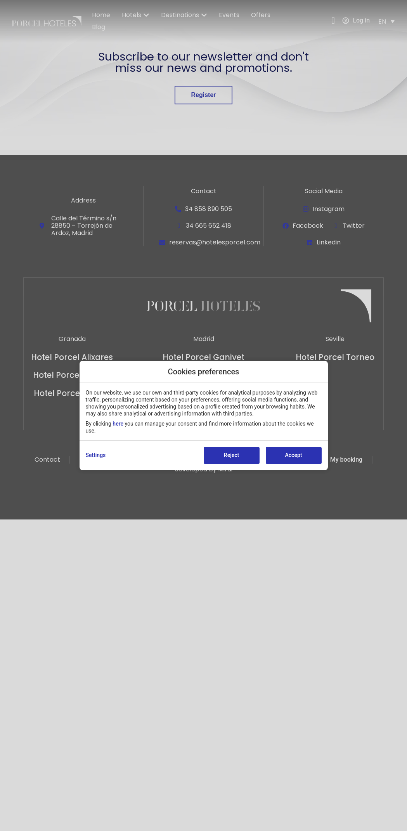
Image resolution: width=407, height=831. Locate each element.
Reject (231, 455)
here (118, 424)
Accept (293, 455)
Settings (96, 455)
